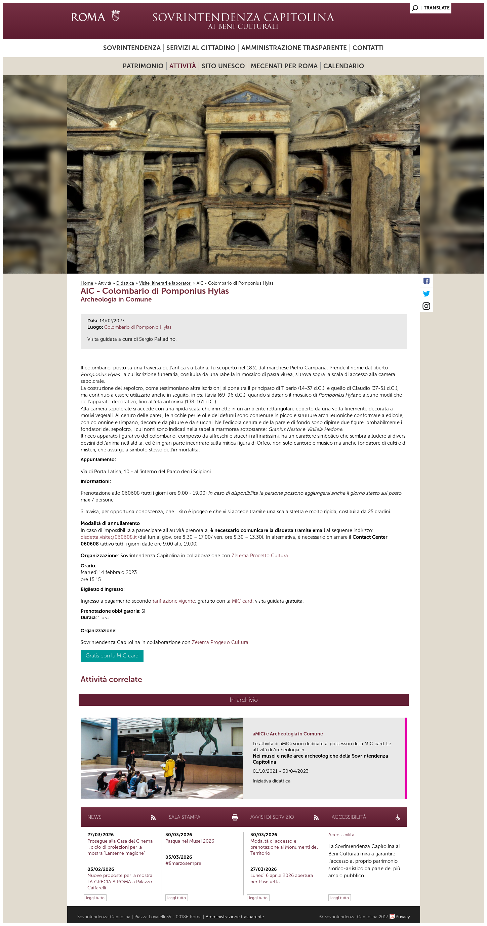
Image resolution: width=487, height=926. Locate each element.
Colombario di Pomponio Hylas (137, 327)
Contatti (368, 48)
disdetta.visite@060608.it (109, 537)
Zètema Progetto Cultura (260, 556)
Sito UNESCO (223, 66)
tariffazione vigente (174, 601)
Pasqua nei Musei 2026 (189, 841)
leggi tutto (95, 897)
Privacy (403, 916)
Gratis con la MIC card (112, 655)
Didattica (125, 283)
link (401, 792)
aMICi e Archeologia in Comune (288, 734)
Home (87, 283)
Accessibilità (341, 835)
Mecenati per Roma (284, 66)
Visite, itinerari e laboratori (165, 283)
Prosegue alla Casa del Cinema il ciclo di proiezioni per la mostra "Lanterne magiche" (120, 847)
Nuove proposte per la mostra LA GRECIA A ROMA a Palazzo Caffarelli (119, 881)
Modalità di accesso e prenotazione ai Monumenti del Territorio (284, 847)
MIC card (242, 601)
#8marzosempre (183, 863)
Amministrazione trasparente (294, 48)
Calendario (343, 66)
